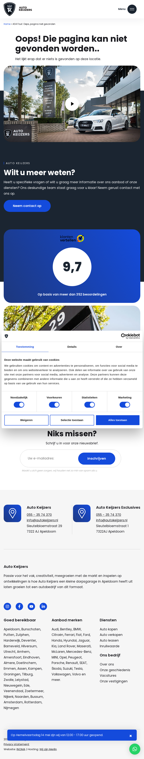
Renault (72, 663)
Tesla (78, 668)
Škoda (56, 668)
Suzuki (67, 668)
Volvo (76, 674)
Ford (86, 635)
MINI (55, 657)
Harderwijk (12, 640)
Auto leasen (109, 640)
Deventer (28, 640)
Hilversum (29, 646)
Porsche (58, 663)
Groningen (12, 674)
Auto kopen (109, 629)
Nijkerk (8, 696)
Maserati (84, 646)
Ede (27, 685)
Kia (54, 646)
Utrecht (9, 651)
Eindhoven (31, 657)
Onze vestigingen (114, 681)
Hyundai (70, 640)
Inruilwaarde (109, 646)
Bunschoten (30, 629)
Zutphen (22, 635)
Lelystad (21, 680)
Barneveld (12, 646)
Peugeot (75, 657)
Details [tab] (72, 346)
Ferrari (69, 635)
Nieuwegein (13, 685)
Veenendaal (13, 691)
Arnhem (23, 651)
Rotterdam (33, 702)
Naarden (22, 696)
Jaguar (84, 640)
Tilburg (27, 674)
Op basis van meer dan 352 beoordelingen (72, 294)
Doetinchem (26, 663)
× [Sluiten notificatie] (130, 736)
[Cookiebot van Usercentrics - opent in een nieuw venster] (123, 336)
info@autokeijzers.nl (42, 520)
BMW (77, 629)
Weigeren (26, 420)
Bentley (66, 629)
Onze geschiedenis (115, 670)
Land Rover (66, 646)
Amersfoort (13, 657)
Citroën (57, 635)
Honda (57, 640)
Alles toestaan (117, 420)
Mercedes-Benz (78, 651)
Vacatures (108, 675)
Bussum (36, 696)
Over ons (107, 664)
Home (7, 24)
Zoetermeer (34, 691)
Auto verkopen (111, 635)
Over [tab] (119, 346)
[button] (134, 749)
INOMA (21, 749)
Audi (55, 629)
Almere (9, 663)
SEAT (83, 663)
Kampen (35, 668)
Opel (63, 657)
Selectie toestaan (72, 420)
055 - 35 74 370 (39, 515)
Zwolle (9, 680)
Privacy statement (16, 744)
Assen (22, 668)
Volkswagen (61, 674)
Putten (9, 635)
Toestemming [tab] (25, 346)
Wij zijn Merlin (48, 749)
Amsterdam (13, 702)
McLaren (58, 651)
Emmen (10, 668)
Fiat (79, 635)
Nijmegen (11, 708)
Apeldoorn (12, 629)
